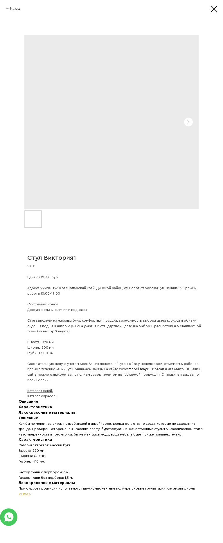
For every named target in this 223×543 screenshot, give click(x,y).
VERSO (24, 494)
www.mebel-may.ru (134, 369)
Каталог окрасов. (41, 396)
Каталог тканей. (40, 391)
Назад (15, 8)
